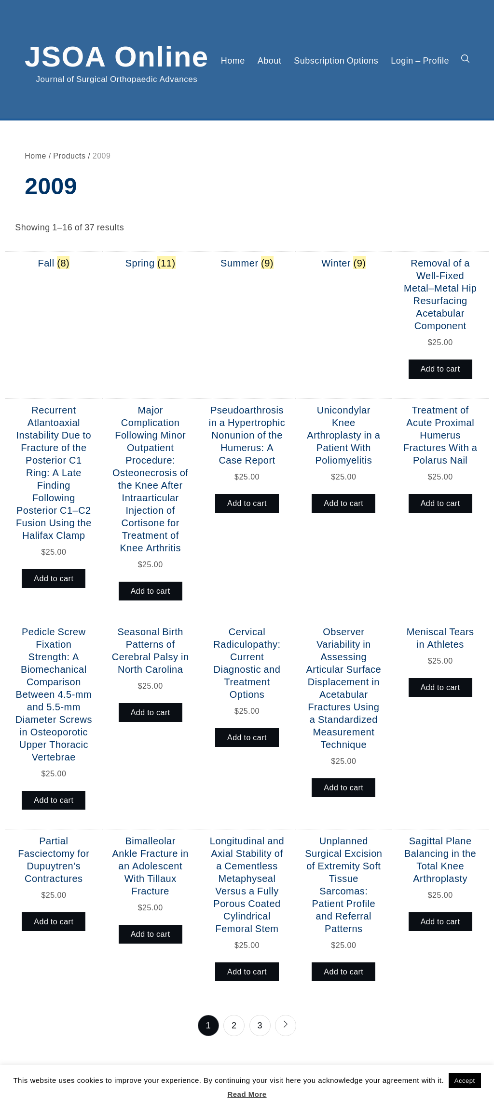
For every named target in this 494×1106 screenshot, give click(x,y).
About (270, 60)
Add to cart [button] (440, 368)
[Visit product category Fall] (54, 263)
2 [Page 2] (234, 1025)
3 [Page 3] (259, 1025)
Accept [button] (464, 1080)
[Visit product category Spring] (150, 263)
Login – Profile (420, 60)
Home (233, 60)
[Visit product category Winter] (343, 263)
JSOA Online (117, 54)
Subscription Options (336, 60)
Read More (246, 1094)
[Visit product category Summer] (247, 263)
